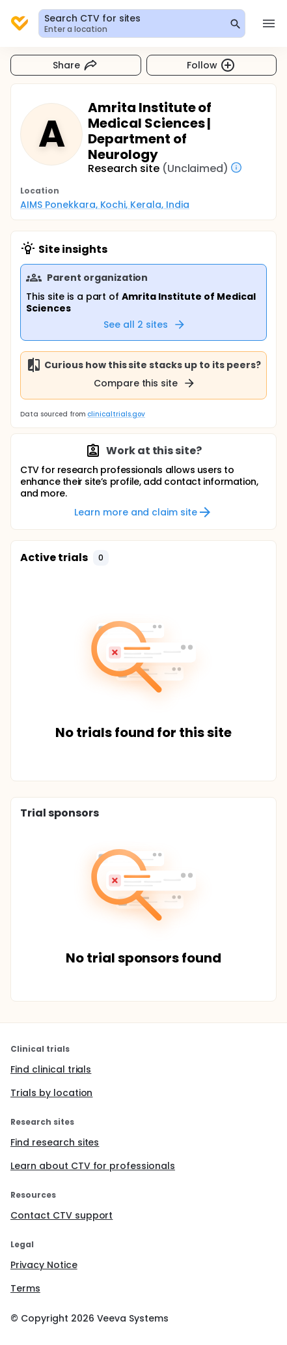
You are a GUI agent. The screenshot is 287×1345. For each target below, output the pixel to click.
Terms (25, 1288)
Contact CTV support (61, 1215)
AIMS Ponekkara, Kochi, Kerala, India (104, 204)
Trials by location (51, 1092)
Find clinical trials (50, 1069)
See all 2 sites (144, 324)
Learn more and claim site (143, 512)
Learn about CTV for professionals (92, 1165)
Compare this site (145, 383)
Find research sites (54, 1142)
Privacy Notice (43, 1264)
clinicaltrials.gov (115, 414)
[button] (101, 558)
